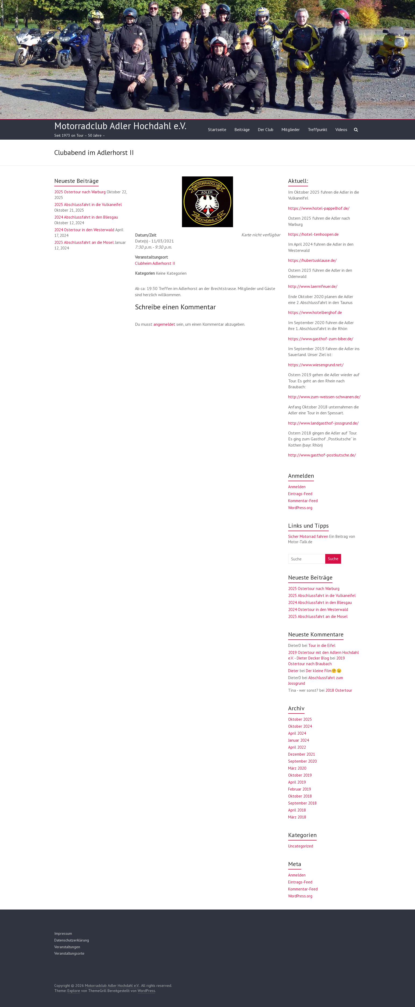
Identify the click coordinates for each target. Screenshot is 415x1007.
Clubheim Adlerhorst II (155, 263)
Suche (333, 558)
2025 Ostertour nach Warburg (80, 191)
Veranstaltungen (67, 946)
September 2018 (302, 803)
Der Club (265, 129)
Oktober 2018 (300, 796)
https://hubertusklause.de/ (312, 260)
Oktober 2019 (300, 775)
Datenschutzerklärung (71, 940)
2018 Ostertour (338, 690)
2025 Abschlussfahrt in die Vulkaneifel (88, 204)
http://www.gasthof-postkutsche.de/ (322, 455)
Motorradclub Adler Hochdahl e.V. (120, 126)
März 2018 (297, 817)
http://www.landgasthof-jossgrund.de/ (323, 423)
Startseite (217, 129)
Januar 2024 (298, 740)
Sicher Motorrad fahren (308, 536)
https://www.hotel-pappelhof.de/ (318, 208)
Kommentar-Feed (303, 500)
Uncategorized (300, 846)
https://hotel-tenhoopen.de (313, 234)
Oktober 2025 (300, 719)
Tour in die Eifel (321, 645)
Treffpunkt (317, 129)
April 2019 (297, 782)
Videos (341, 129)
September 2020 (302, 761)
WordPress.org (300, 507)
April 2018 (297, 810)
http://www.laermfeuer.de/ (312, 286)
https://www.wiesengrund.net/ (316, 364)
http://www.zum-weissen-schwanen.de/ (324, 396)
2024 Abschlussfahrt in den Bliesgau (86, 217)
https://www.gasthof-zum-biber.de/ (320, 338)
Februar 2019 (299, 789)
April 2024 (297, 733)
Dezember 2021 (301, 754)
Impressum (63, 933)
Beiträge (242, 129)
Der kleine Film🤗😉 (324, 670)
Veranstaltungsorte (69, 953)
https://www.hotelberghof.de (315, 312)
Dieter (293, 670)
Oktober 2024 (300, 726)
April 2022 (297, 747)
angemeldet (164, 324)
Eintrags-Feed (300, 493)
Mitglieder (290, 129)
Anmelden (297, 486)
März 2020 (297, 768)
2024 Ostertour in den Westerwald (84, 229)
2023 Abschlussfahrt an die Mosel (84, 242)
